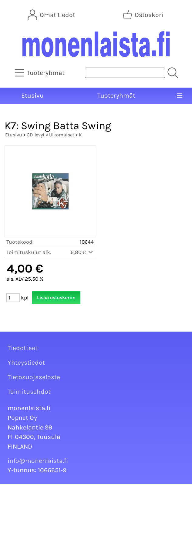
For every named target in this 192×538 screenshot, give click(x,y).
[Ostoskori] (143, 15)
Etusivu (32, 95)
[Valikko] (179, 96)
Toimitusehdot (29, 391)
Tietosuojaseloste (34, 377)
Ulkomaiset (61, 135)
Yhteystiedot (26, 362)
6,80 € (82, 252)
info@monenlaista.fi (38, 460)
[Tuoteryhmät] (40, 72)
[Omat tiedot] (52, 15)
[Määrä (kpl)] (13, 297)
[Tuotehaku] (125, 73)
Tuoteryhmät (116, 95)
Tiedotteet (23, 348)
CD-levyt (36, 135)
